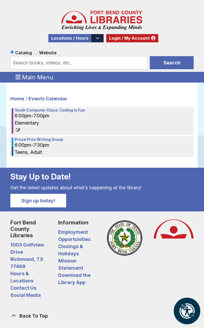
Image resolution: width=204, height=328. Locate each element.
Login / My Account (129, 38)
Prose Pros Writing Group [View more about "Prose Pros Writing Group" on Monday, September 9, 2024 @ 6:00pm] (39, 139)
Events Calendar (47, 98)
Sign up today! (38, 200)
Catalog (23, 52)
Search (171, 62)
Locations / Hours (69, 38)
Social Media (25, 295)
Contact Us (23, 288)
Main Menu (34, 77)
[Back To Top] (102, 316)
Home (17, 98)
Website (48, 52)
